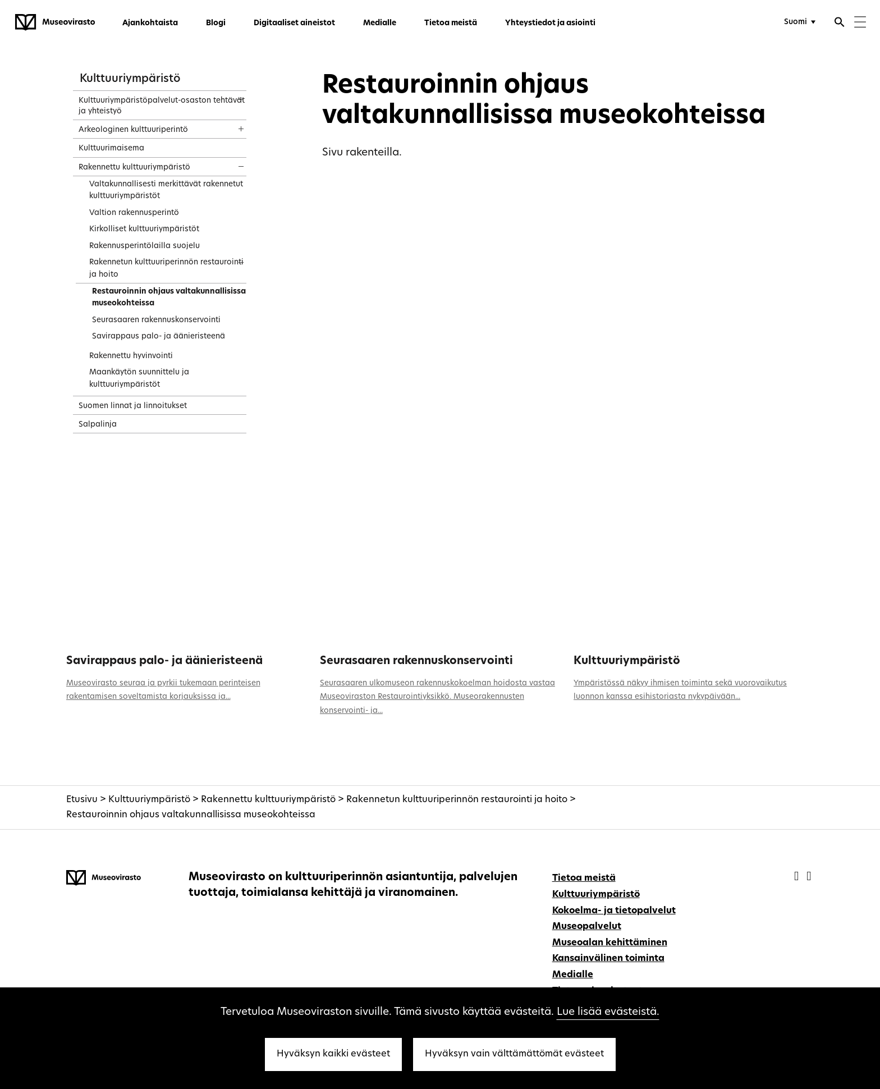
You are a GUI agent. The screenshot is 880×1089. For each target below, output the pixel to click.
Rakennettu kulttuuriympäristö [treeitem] (134, 167)
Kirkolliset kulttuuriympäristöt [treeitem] (144, 229)
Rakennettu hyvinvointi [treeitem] (131, 356)
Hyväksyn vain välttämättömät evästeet (514, 1054)
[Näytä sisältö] (231, 96)
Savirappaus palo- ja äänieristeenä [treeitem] (158, 336)
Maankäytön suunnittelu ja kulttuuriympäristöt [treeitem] (139, 378)
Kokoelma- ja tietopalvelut (614, 911)
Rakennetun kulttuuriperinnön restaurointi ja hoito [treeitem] (166, 268)
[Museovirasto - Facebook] (797, 877)
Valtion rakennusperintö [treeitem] (134, 213)
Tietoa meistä (450, 23)
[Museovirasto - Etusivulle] (55, 22)
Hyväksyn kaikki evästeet (333, 1054)
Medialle (379, 23)
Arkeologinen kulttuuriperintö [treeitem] (133, 130)
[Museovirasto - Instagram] (809, 877)
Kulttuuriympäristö (130, 79)
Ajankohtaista (150, 23)
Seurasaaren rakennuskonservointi (416, 661)
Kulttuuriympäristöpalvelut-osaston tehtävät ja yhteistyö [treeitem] (162, 106)
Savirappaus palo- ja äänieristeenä (164, 661)
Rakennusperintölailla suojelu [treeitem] (144, 246)
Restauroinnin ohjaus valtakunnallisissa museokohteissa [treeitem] (169, 298)
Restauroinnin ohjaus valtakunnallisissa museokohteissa (190, 815)
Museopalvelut (586, 926)
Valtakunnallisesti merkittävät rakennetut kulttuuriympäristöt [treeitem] (166, 190)
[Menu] (860, 23)
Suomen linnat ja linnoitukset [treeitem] (133, 406)
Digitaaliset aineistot (294, 23)
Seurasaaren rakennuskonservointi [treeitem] (156, 320)
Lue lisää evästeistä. (608, 1012)
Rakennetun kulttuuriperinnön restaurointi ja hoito (456, 799)
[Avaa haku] (839, 23)
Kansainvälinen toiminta (608, 958)
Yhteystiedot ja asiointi (550, 23)
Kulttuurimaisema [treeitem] (111, 148)
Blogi (216, 23)
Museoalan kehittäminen (609, 943)
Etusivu (82, 799)
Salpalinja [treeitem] (98, 424)
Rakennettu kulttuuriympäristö (268, 799)
